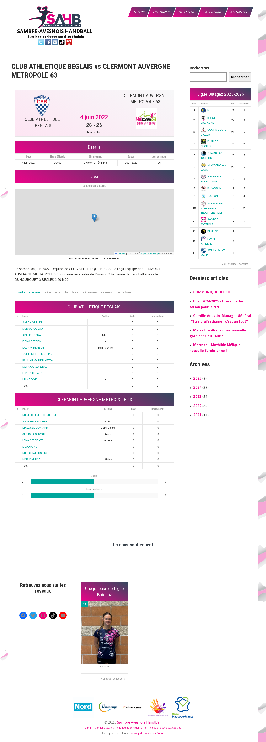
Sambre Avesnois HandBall (139, 722)
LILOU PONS (29, 446)
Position (105, 316)
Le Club (139, 12)
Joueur (25, 316)
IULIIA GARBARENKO (35, 366)
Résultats (52, 292)
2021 (197, 414)
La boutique (213, 12)
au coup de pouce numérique (147, 733)
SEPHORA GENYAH (33, 434)
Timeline (123, 292)
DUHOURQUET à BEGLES (94, 185)
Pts (233, 103)
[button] (94, 218)
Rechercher (199, 68)
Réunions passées (97, 292)
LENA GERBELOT (32, 440)
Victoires (244, 103)
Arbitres (71, 292)
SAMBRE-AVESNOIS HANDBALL (54, 31)
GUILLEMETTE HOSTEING (37, 354)
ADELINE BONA (31, 335)
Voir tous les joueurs (113, 678)
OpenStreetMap (150, 253)
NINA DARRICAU (32, 459)
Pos (194, 103)
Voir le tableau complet (235, 264)
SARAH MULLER (32, 322)
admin (88, 727)
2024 (197, 387)
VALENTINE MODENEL (35, 421)
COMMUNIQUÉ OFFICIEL (212, 292)
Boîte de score (28, 292)
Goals (132, 316)
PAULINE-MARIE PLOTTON (38, 360)
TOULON (209, 195)
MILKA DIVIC (29, 379)
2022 (197, 405)
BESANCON (211, 188)
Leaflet (120, 253)
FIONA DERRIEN (31, 341)
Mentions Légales (104, 727)
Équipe (204, 103)
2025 (197, 378)
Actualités (239, 12)
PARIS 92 (209, 231)
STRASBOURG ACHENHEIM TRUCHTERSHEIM (213, 208)
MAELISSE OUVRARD (35, 427)
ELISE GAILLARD (32, 373)
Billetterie (187, 12)
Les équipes (162, 12)
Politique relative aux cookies (164, 727)
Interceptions (157, 316)
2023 (197, 396)
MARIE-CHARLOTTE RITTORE (39, 415)
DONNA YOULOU (32, 328)
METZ (207, 110)
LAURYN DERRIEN (33, 347)
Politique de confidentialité (131, 727)
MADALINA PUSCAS (34, 453)
